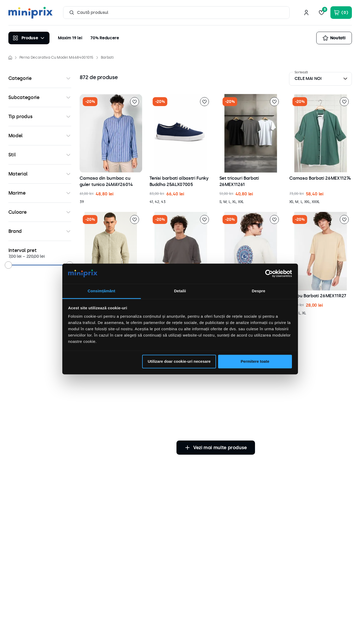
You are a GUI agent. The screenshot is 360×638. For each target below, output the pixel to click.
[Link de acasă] (10, 57)
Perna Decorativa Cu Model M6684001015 (56, 57)
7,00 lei (14, 256)
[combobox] (176, 12)
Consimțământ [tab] (101, 291)
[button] (39, 78)
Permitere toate (255, 361)
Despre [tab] (258, 291)
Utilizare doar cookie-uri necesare (179, 361)
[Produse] (29, 38)
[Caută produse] (72, 13)
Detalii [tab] (180, 291)
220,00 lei (34, 256)
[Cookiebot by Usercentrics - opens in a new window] (269, 274)
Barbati (107, 57)
